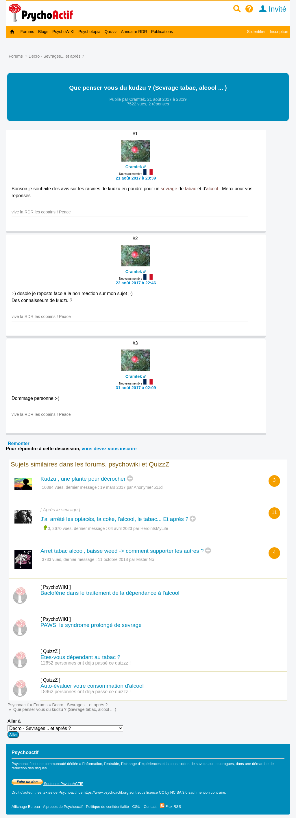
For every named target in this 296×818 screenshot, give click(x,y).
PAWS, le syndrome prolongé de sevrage (91, 625)
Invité (270, 9)
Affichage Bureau (26, 806)
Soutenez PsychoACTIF (47, 784)
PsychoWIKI (63, 31)
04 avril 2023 (120, 528)
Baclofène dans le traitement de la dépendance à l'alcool (109, 593)
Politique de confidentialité (107, 806)
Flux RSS (170, 806)
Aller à (65, 728)
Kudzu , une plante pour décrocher (82, 479)
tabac (190, 188)
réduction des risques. (30, 768)
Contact (150, 806)
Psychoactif (18, 704)
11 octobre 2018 (113, 559)
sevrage (169, 188)
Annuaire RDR (134, 31)
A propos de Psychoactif (63, 806)
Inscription (279, 31)
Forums (27, 31)
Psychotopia (89, 31)
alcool (212, 188)
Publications (162, 31)
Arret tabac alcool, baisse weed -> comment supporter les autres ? (122, 551)
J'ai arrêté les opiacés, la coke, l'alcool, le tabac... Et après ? (114, 519)
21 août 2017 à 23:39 (136, 178)
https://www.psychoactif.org (106, 792)
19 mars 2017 (113, 487)
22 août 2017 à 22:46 (136, 283)
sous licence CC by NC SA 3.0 (163, 792)
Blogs (43, 31)
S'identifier (256, 31)
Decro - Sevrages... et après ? (56, 56)
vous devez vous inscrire (109, 448)
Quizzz (111, 31)
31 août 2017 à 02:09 (136, 387)
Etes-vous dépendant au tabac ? (80, 657)
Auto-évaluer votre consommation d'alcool (92, 686)
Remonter (18, 443)
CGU (136, 806)
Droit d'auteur (23, 792)
